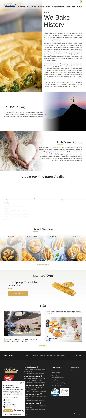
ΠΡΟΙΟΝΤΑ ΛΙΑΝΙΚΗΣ (44, 6)
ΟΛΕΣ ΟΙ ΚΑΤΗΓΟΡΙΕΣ (43, 265)
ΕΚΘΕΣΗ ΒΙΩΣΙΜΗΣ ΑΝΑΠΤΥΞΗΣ (61, 6)
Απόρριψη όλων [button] (18, 410)
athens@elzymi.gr (40, 382)
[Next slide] (81, 288)
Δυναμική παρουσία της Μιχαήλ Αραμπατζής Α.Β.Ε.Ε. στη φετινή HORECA (21, 340)
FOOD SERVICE (31, 6)
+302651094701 (29, 391)
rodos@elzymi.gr (40, 409)
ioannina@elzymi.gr (41, 391)
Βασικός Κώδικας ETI (56, 386)
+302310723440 (29, 373)
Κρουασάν (11, 236)
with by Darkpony (76, 414)
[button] (13, 414)
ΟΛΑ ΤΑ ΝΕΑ (43, 346)
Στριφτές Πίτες (75, 236)
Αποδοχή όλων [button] (8, 410)
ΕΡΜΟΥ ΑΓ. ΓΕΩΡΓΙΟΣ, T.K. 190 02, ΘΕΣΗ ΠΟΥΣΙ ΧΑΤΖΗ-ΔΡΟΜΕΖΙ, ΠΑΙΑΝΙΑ (35, 379)
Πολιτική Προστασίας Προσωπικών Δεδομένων (57, 376)
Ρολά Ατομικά (53, 236)
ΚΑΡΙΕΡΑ (79, 6)
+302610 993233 (29, 400)
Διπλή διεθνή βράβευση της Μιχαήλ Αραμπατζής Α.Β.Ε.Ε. (63, 312)
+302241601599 (29, 409)
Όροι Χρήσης (54, 380)
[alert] (13, 398)
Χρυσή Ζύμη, (58, 72)
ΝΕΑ (73, 6)
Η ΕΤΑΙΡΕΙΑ (21, 6)
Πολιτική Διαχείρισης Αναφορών (59, 383)
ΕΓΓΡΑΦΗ (79, 355)
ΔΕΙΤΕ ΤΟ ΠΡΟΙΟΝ (18, 293)
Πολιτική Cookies (55, 372)
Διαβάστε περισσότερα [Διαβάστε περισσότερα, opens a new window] (17, 394)
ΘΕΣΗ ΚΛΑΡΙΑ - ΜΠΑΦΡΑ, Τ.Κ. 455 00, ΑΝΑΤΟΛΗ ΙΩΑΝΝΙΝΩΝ (34, 388)
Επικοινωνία (54, 370)
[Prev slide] (5, 288)
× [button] (23, 382)
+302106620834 (29, 382)
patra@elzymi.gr (40, 400)
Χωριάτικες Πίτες (32, 236)
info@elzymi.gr (40, 373)
